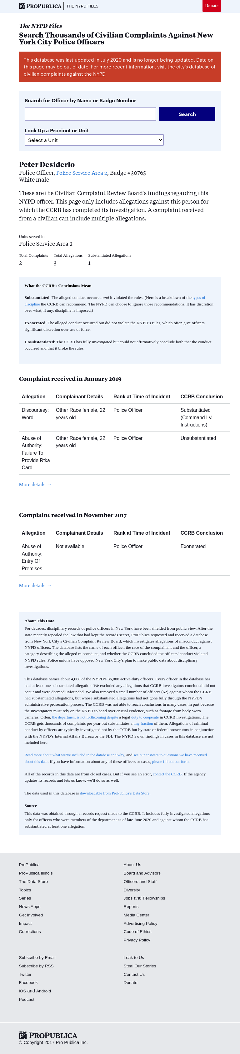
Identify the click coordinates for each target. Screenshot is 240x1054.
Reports (132, 907)
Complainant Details (82, 397)
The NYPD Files (84, 6)
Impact (26, 923)
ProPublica (30, 865)
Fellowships (155, 898)
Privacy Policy (138, 940)
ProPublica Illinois (37, 873)
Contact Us (135, 974)
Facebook (29, 983)
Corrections (30, 932)
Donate (211, 5)
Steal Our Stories (141, 966)
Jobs (128, 898)
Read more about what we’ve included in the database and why (78, 755)
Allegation (36, 397)
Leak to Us (135, 958)
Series (25, 898)
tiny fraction (143, 724)
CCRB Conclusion (204, 397)
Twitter (25, 974)
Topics (25, 890)
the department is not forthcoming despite (87, 717)
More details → (36, 485)
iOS (23, 991)
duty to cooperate (150, 717)
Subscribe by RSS (37, 966)
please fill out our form (188, 762)
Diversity (132, 890)
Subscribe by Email (38, 958)
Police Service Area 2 (83, 173)
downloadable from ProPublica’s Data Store (117, 793)
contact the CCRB (168, 774)
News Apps (30, 907)
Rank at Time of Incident (144, 397)
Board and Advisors (143, 873)
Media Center (137, 915)
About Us (133, 865)
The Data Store (34, 882)
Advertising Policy (142, 923)
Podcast (27, 999)
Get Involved (32, 915)
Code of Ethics (138, 932)
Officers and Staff (141, 882)
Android (44, 991)
